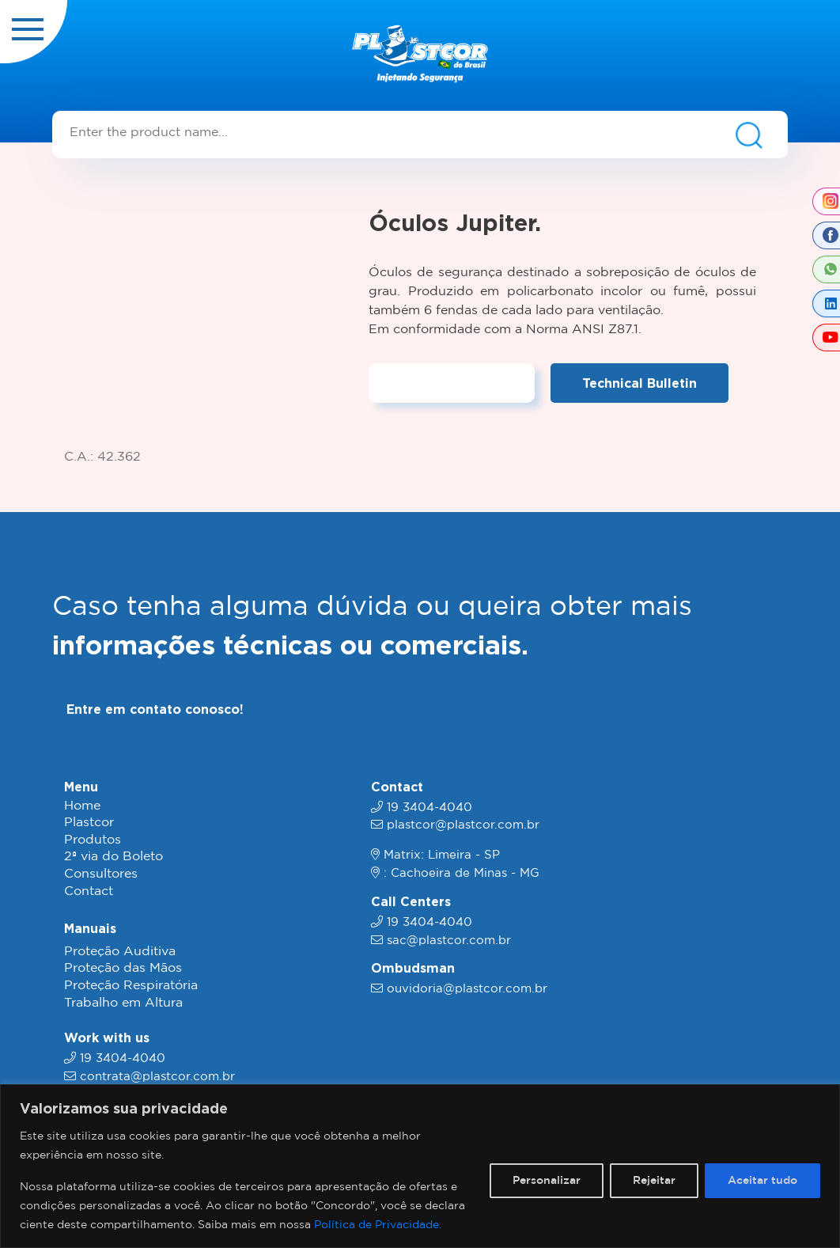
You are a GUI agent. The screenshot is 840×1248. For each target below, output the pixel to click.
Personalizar (547, 1180)
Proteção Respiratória (131, 986)
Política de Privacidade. (377, 1225)
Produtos (92, 840)
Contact (88, 891)
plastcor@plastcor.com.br (463, 825)
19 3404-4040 (122, 1058)
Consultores (101, 874)
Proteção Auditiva (120, 952)
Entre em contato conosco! (155, 709)
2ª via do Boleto (113, 857)
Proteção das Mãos (123, 968)
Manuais (90, 928)
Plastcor (89, 823)
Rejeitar (654, 1180)
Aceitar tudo (762, 1180)
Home (82, 806)
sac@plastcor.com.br (449, 940)
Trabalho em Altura (123, 1003)
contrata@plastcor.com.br (157, 1077)
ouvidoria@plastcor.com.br (467, 989)
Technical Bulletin (639, 383)
